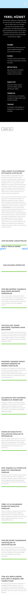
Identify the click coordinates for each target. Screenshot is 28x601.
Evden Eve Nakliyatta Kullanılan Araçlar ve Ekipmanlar (12, 434)
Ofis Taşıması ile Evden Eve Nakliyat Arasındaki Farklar (13, 470)
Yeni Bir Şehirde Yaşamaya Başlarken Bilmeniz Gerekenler (13, 291)
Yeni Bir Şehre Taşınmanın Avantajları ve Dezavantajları (13, 542)
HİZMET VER (7, 129)
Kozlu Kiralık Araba (11, 246)
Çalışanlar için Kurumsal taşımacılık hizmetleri (13, 398)
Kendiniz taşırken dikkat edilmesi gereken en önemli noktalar (13, 363)
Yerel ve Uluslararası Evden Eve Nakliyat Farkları (11, 506)
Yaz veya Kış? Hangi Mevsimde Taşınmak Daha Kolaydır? (13, 327)
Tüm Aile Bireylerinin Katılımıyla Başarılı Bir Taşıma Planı (12, 578)
